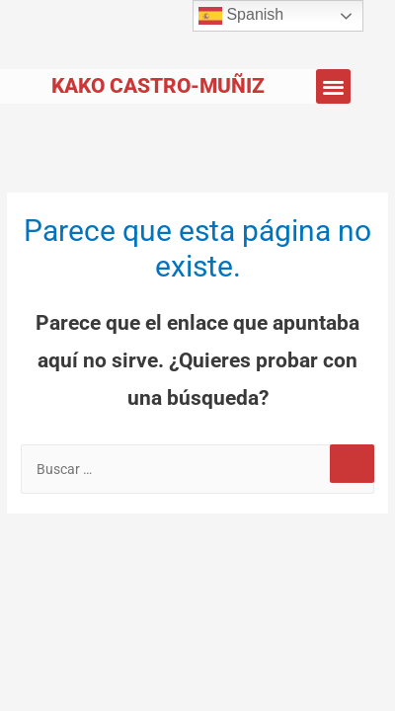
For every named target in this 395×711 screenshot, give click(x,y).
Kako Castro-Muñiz (158, 86)
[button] (333, 86)
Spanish (240, 16)
